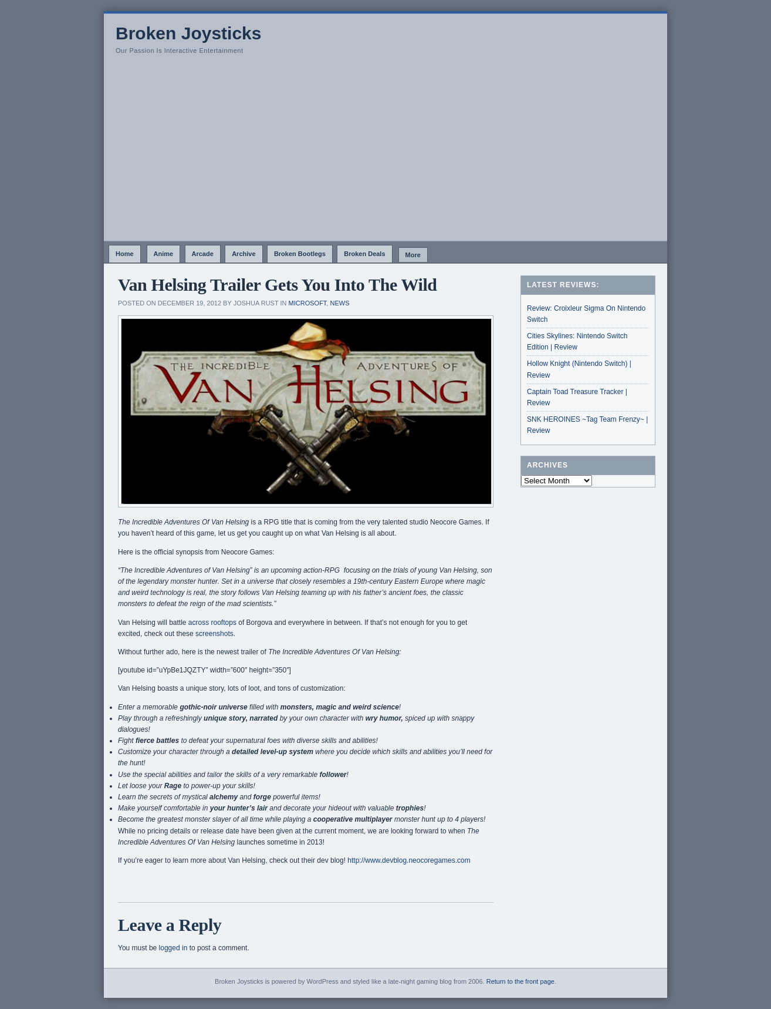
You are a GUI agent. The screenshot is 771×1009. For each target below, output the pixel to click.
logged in (173, 948)
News (339, 303)
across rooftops (212, 622)
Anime (164, 253)
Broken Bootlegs (300, 253)
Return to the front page (520, 981)
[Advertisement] (385, 152)
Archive (243, 253)
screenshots (214, 634)
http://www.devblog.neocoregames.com (408, 860)
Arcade (203, 253)
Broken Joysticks (188, 33)
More (413, 254)
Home (125, 253)
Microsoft (308, 303)
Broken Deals (364, 253)
